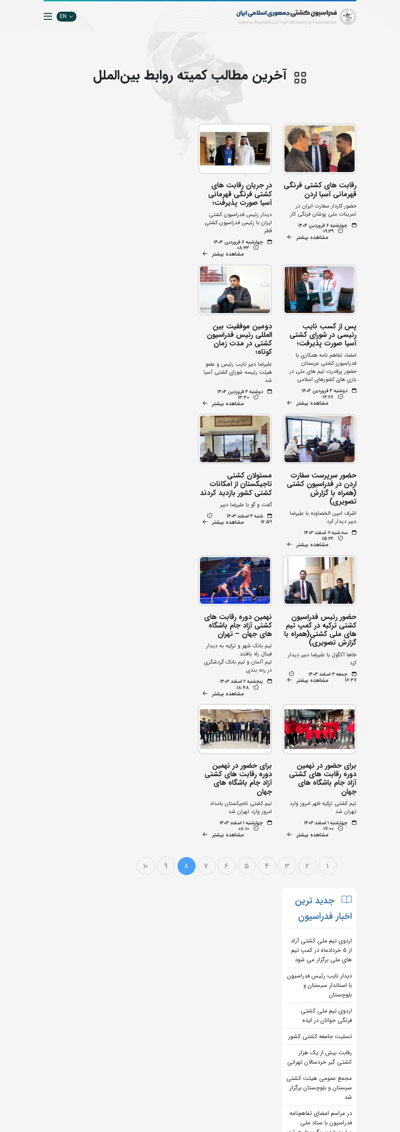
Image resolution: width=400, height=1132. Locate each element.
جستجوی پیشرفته (121, 952)
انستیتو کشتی (126, 992)
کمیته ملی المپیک (175, 1087)
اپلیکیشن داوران (123, 979)
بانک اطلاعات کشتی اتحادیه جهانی (179, 1060)
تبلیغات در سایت (122, 965)
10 (146, 724)
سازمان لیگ (128, 1006)
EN (66, 16)
